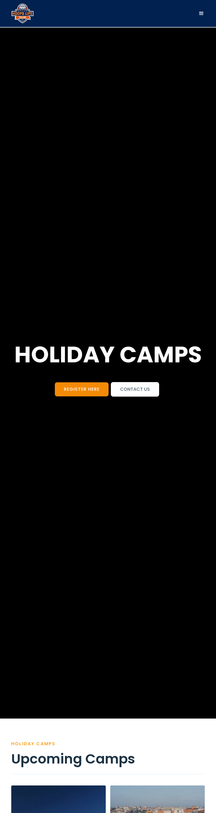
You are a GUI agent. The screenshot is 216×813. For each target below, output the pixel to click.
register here (82, 389)
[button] (201, 13)
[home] (22, 13)
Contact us (135, 389)
